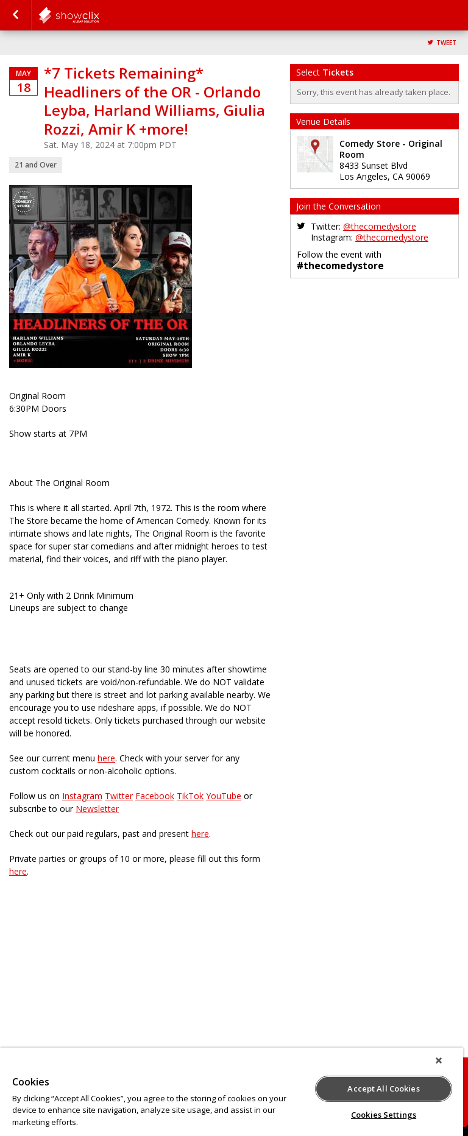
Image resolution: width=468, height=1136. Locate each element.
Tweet (446, 43)
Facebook (154, 796)
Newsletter (97, 808)
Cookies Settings (383, 1114)
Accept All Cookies (383, 1088)
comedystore (99, 15)
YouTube (223, 796)
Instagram (82, 796)
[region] (231, 1092)
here (106, 758)
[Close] (438, 1060)
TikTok (190, 796)
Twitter (119, 796)
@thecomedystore (379, 226)
